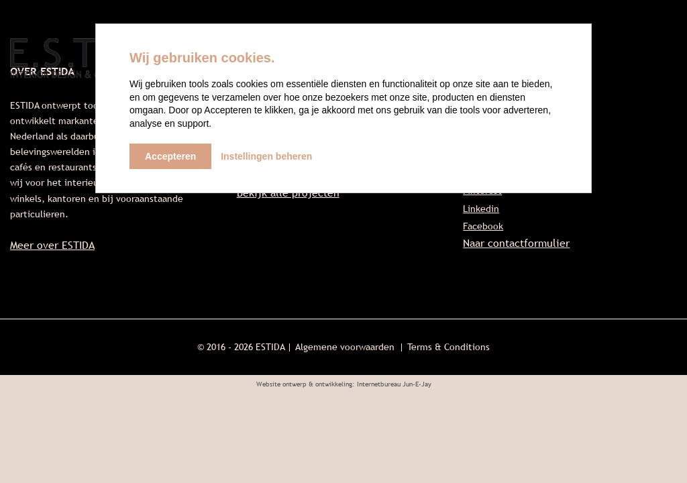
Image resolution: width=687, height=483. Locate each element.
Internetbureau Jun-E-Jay (394, 384)
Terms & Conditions (448, 346)
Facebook (483, 226)
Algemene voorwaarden (344, 346)
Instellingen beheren (266, 156)
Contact (651, 61)
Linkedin (481, 208)
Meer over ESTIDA (52, 245)
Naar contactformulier (516, 243)
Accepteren (170, 156)
